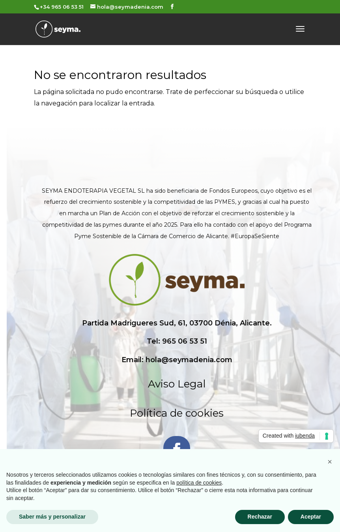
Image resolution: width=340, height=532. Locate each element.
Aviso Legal (241, 384)
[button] (329, 461)
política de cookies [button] (199, 482)
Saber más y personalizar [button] (52, 516)
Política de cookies (241, 413)
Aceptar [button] (311, 516)
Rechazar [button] (260, 516)
